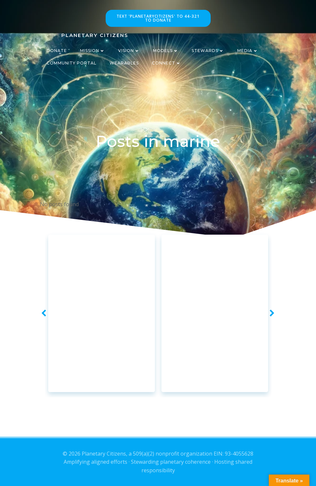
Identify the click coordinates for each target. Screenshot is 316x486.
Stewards (208, 50)
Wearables (124, 63)
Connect (166, 63)
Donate (57, 50)
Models (166, 50)
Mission (92, 50)
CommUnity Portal (71, 63)
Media (247, 50)
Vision (129, 50)
